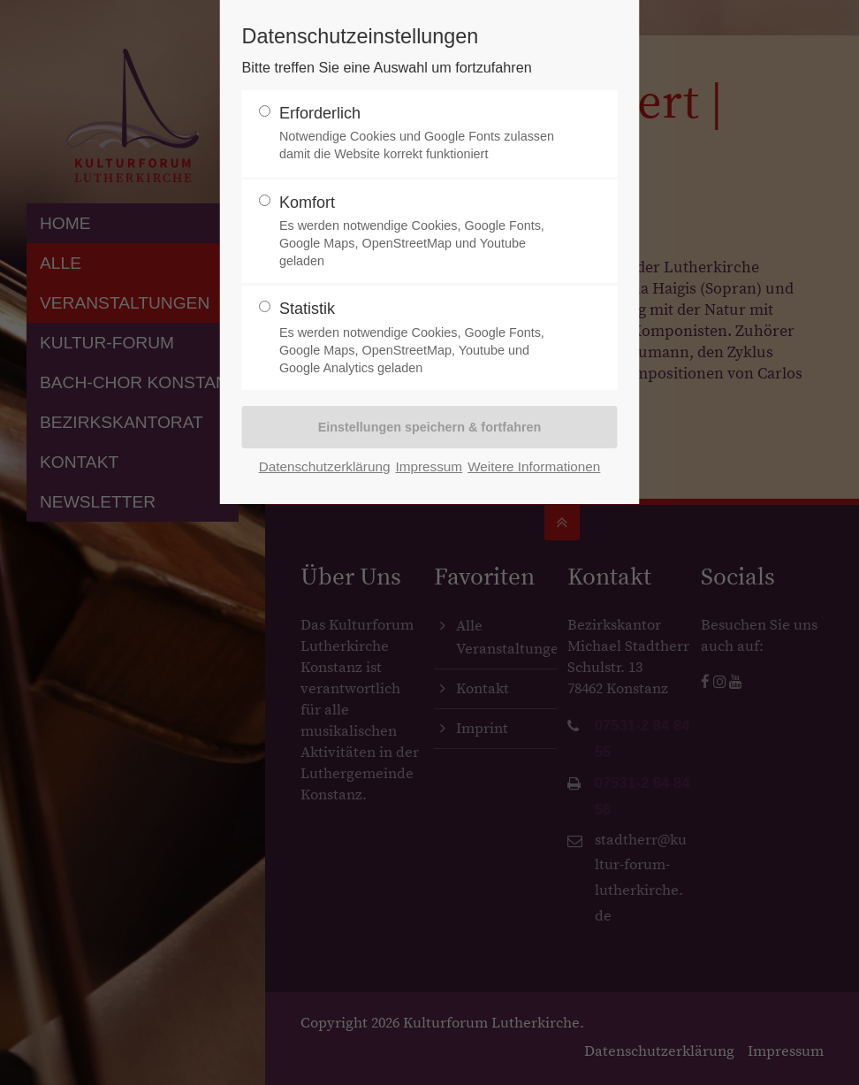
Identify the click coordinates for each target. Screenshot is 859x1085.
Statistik (422, 338)
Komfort (422, 232)
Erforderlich (422, 134)
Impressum (428, 466)
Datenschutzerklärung (325, 466)
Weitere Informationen (534, 466)
